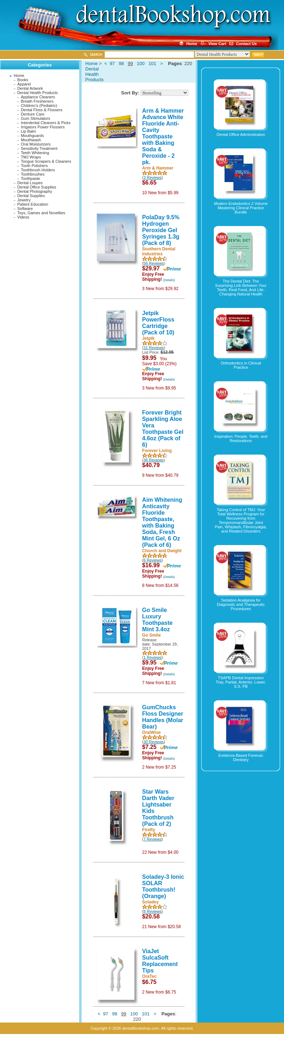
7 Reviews (153, 839)
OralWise (151, 732)
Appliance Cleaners (38, 97)
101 (153, 63)
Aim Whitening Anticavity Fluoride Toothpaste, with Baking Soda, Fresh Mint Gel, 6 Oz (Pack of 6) (162, 522)
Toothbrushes (32, 174)
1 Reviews (153, 657)
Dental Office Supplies (36, 187)
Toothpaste (30, 178)
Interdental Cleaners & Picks (46, 123)
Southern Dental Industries (158, 251)
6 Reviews (153, 560)
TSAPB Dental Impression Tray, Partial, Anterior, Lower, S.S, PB (241, 682)
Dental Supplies (31, 195)
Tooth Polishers (34, 165)
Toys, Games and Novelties (41, 213)
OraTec (149, 976)
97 (112, 63)
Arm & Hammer (157, 168)
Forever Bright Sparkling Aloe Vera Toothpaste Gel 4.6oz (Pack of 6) (162, 429)
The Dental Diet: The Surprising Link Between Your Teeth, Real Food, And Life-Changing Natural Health (241, 287)
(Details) (169, 280)
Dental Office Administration (241, 134)
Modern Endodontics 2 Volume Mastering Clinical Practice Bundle (241, 207)
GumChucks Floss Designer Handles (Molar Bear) (162, 717)
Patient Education (32, 204)
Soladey (150, 902)
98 (121, 63)
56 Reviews (154, 263)
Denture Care (32, 114)
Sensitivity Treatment (39, 148)
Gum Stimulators (35, 118)
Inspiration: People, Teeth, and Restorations (240, 438)
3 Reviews (153, 177)
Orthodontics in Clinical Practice (241, 365)
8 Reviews (153, 911)
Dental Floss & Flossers (41, 110)
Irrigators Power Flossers (42, 127)
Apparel (24, 84)
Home (19, 75)
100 (141, 63)
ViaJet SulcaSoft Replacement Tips (160, 961)
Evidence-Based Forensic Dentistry (240, 757)
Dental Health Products (37, 92)
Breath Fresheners (37, 101)
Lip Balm (28, 131)
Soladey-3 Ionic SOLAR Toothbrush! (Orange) (163, 886)
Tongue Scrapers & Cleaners (46, 161)
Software (25, 208)
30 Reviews (154, 742)
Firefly (148, 829)
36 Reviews (154, 460)
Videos (23, 217)
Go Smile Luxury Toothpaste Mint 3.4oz (157, 619)
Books (22, 80)
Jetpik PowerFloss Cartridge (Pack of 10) (158, 322)
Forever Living (157, 450)
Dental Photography (34, 191)
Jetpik (148, 338)
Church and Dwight (162, 550)
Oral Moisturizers (35, 144)
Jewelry (23, 200)
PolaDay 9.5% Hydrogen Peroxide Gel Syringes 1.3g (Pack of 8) (160, 230)
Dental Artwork (30, 88)
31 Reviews (154, 347)
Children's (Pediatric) (39, 105)
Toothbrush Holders (38, 170)
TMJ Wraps (31, 157)
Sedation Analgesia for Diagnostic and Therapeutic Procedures (241, 604)
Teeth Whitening (35, 153)
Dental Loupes (30, 183)
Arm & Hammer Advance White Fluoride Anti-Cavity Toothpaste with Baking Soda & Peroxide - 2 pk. (163, 136)
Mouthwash (31, 140)
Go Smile (151, 635)
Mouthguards (32, 135)
